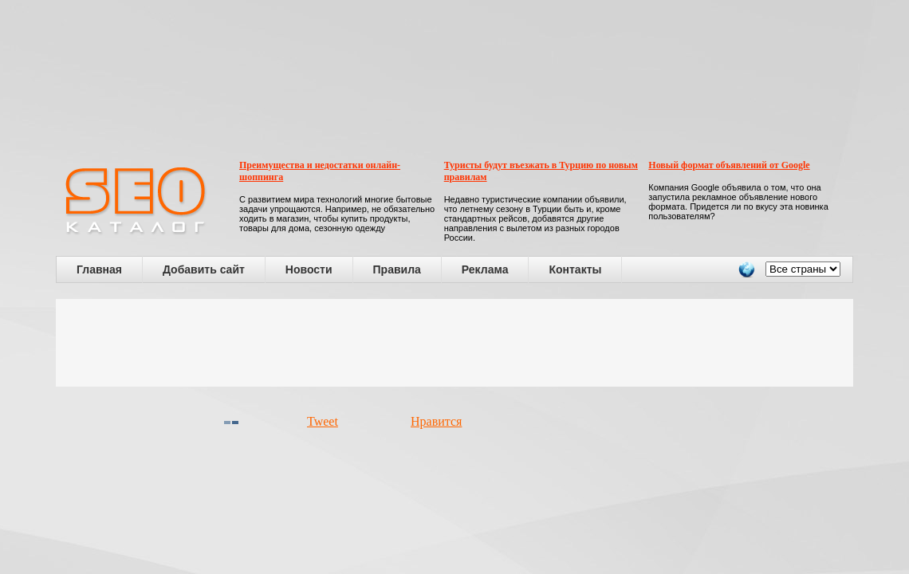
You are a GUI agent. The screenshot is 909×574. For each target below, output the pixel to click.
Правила (397, 269)
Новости (309, 269)
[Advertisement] (454, 343)
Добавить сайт (204, 269)
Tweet (322, 421)
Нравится (436, 421)
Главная (99, 269)
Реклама (485, 269)
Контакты (575, 269)
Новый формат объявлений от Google (728, 165)
